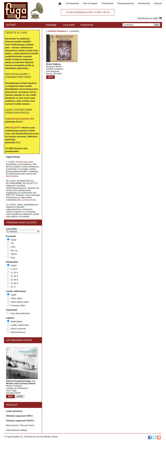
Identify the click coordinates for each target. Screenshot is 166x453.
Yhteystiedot (107, 3)
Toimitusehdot (72, 3)
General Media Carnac (47, 436)
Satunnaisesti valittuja (16, 430)
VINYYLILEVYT (13, 127)
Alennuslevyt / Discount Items (20, 425)
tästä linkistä (12, 176)
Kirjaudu (158, 3)
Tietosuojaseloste (125, 3)
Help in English (90, 3)
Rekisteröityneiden (25, 162)
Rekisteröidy (144, 3)
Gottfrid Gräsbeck (57, 31)
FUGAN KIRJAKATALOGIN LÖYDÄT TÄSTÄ (87, 12)
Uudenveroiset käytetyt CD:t (19, 119)
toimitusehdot (28, 200)
